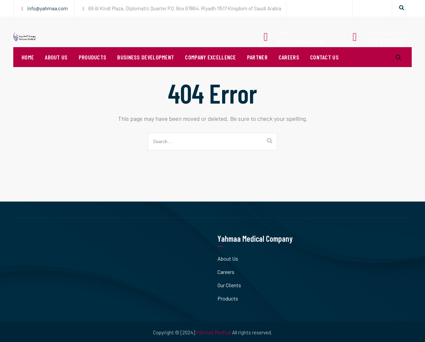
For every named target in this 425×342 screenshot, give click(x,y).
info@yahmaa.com (47, 8)
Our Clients (229, 285)
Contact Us (324, 66)
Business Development (145, 66)
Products (227, 298)
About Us (56, 66)
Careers (289, 66)
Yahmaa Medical (213, 332)
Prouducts (93, 66)
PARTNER (257, 66)
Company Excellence (210, 66)
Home (28, 66)
